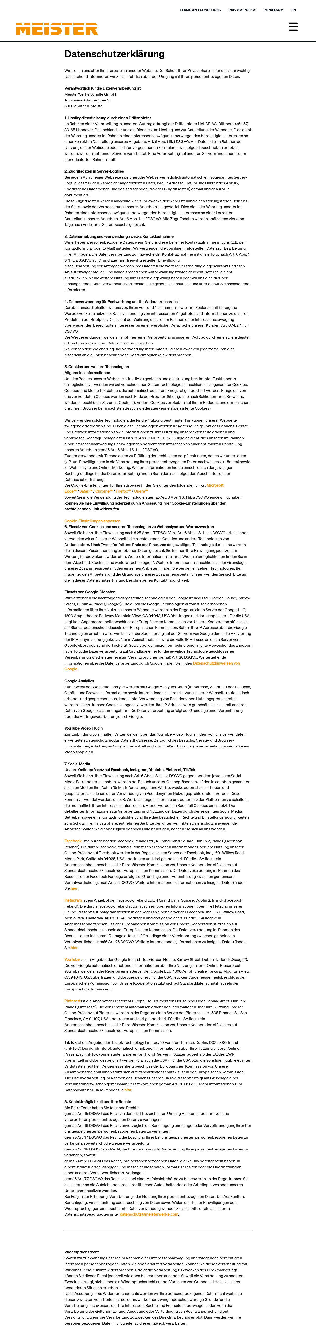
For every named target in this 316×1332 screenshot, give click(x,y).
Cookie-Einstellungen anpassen (92, 520)
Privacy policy (242, 9)
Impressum (273, 9)
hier (127, 1089)
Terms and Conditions (200, 9)
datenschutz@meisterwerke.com (149, 1214)
